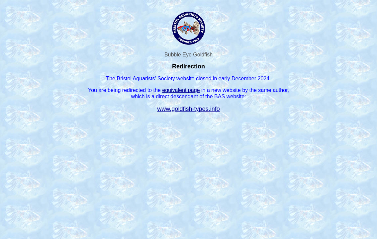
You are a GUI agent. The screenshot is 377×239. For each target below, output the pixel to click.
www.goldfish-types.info (188, 109)
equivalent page (181, 90)
